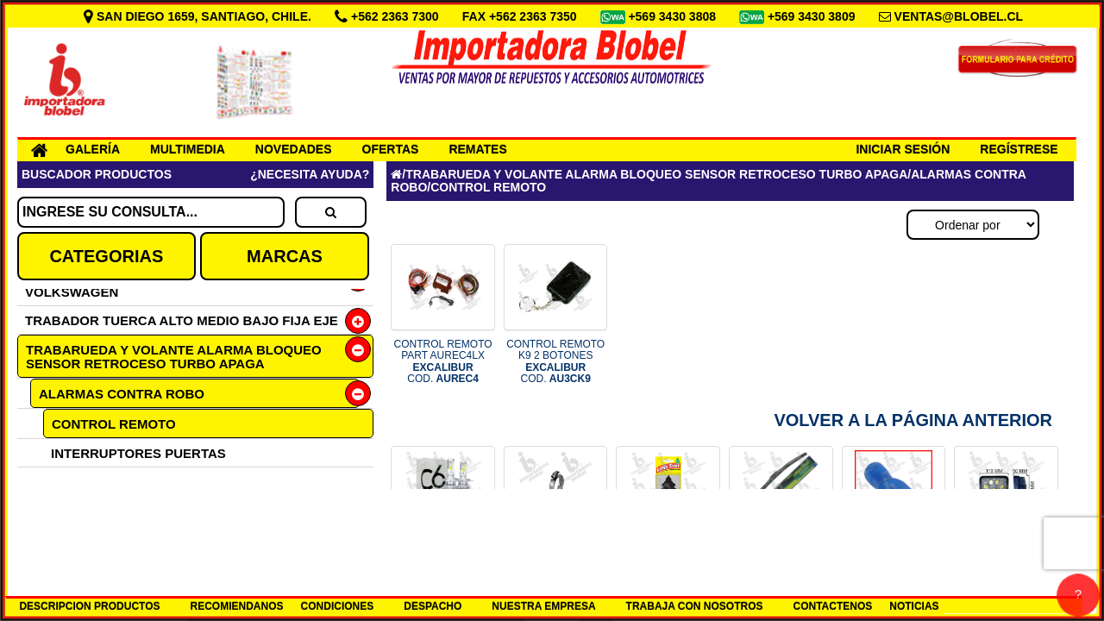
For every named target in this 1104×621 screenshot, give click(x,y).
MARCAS (285, 256)
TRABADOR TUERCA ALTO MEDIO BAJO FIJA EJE (181, 320)
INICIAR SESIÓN (903, 149)
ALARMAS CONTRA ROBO (121, 393)
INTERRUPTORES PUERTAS (138, 453)
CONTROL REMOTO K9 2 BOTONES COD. (555, 361)
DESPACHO (432, 606)
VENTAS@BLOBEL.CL (959, 16)
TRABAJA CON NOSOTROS (694, 606)
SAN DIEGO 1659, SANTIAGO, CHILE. (199, 16)
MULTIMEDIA (187, 149)
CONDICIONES (337, 606)
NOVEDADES (293, 149)
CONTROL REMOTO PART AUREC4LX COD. (443, 361)
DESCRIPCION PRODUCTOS (89, 606)
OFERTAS (390, 149)
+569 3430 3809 (813, 16)
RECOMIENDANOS (237, 606)
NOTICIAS (913, 606)
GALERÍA (93, 149)
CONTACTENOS (833, 606)
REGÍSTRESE (1018, 149)
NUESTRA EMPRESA (543, 606)
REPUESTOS (90, 481)
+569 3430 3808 (673, 16)
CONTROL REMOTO (114, 424)
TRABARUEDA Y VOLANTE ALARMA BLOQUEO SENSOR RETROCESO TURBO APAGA (174, 356)
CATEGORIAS (106, 256)
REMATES (477, 149)
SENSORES (86, 510)
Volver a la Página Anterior (913, 420)
